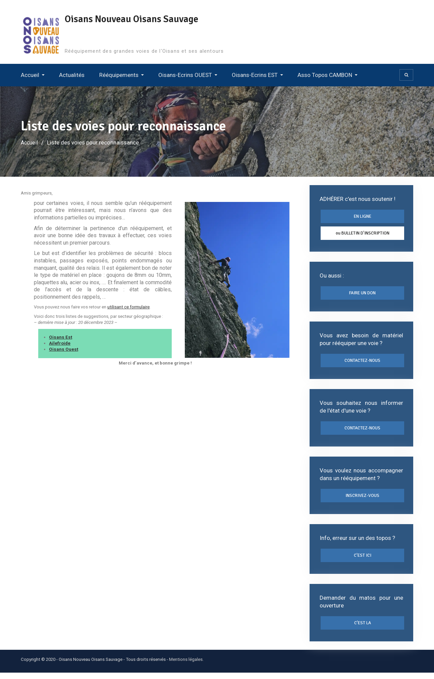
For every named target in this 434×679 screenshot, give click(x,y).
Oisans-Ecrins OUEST (185, 75)
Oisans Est (60, 337)
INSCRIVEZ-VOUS (362, 500)
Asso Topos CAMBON (324, 75)
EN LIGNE (362, 217)
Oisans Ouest (63, 349)
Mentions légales (186, 665)
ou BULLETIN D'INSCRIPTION (362, 234)
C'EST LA (362, 629)
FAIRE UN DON (362, 295)
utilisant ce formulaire (128, 306)
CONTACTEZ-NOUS (362, 363)
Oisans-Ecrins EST (255, 75)
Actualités (72, 75)
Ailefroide (59, 343)
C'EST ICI (362, 560)
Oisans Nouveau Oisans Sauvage (134, 19)
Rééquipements (119, 75)
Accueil (30, 75)
